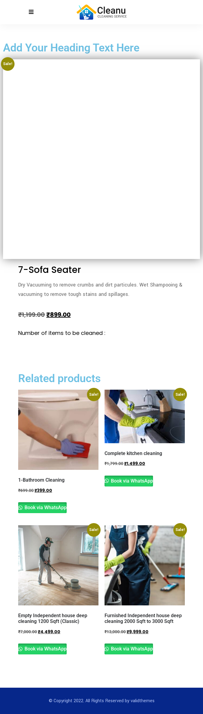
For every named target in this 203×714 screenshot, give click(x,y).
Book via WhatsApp (45, 507)
